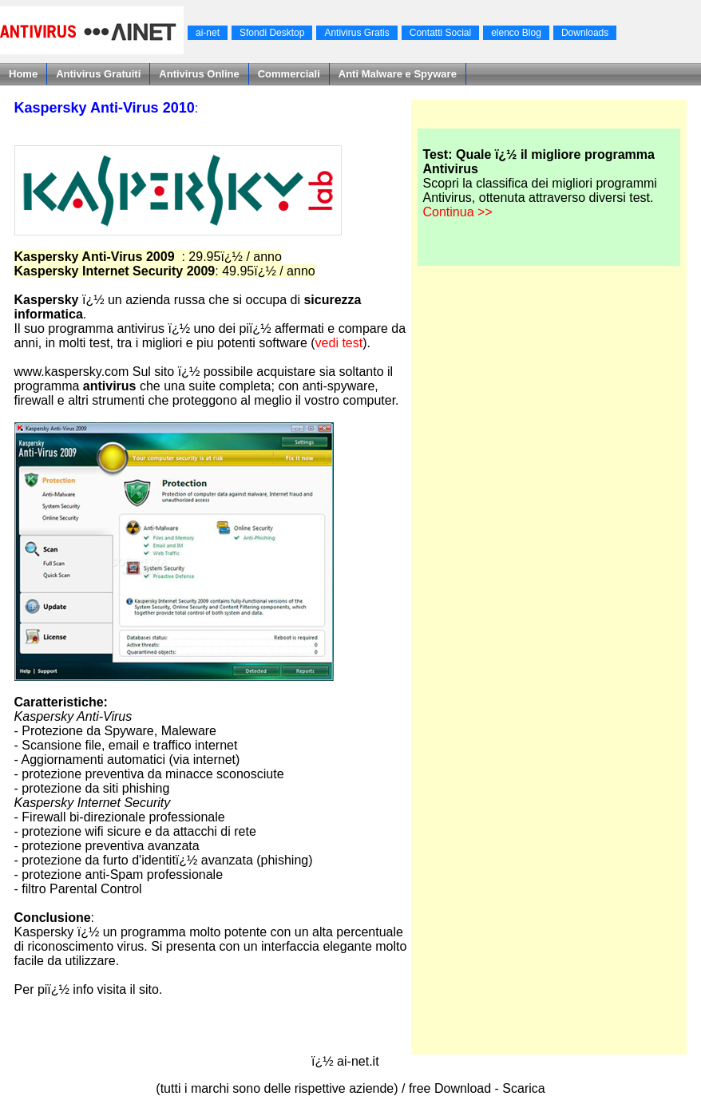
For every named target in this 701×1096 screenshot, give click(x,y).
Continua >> (457, 212)
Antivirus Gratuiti (98, 74)
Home (23, 74)
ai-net (208, 32)
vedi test (339, 343)
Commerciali (289, 74)
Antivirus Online (199, 74)
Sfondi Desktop (272, 32)
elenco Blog (516, 32)
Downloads (584, 32)
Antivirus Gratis (356, 32)
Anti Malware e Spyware (398, 74)
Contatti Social (440, 32)
